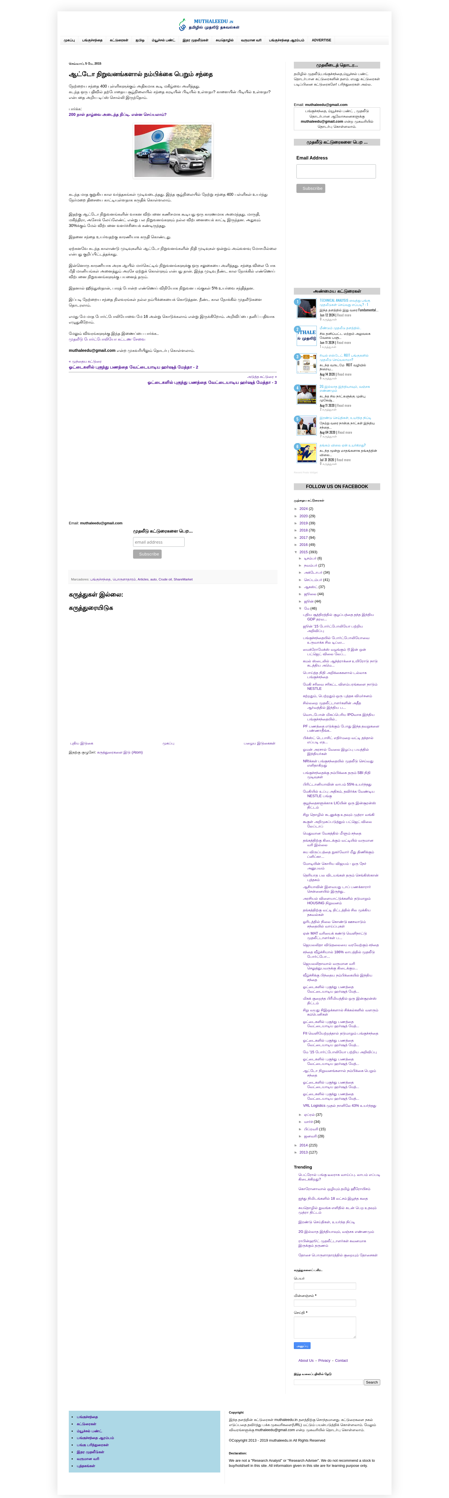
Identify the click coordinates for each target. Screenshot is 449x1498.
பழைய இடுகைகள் (259, 743)
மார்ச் (309, 1122)
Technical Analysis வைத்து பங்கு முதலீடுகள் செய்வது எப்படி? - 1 (345, 302)
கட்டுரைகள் (119, 40)
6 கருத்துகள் (328, 378)
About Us (305, 1360)
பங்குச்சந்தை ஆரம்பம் (286, 40)
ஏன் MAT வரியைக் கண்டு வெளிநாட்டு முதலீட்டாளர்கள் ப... (335, 935)
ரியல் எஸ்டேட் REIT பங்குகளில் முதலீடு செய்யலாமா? (344, 357)
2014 (304, 1145)
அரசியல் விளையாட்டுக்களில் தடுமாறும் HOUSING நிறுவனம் (336, 900)
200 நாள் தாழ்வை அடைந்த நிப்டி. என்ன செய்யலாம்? (117, 114)
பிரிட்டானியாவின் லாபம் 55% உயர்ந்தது (337, 784)
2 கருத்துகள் (328, 409)
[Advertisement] (173, 453)
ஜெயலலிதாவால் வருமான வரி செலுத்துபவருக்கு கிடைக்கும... (330, 965)
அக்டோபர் (314, 572)
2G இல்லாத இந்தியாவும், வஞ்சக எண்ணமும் (345, 388)
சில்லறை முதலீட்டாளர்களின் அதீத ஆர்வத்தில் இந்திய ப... (332, 705)
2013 (304, 1152)
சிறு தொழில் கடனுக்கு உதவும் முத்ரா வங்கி (338, 814)
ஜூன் (309, 601)
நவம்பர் (311, 565)
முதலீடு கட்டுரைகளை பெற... (163, 531)
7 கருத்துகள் (328, 436)
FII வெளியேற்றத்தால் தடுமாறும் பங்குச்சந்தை (340, 1033)
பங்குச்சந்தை (92, 40)
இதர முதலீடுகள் (195, 40)
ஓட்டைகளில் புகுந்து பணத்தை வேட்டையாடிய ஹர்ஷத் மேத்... (331, 989)
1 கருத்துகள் (328, 346)
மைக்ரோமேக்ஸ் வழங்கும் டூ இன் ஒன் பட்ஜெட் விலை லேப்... (334, 651)
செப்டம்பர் (313, 580)
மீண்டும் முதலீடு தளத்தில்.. (340, 327)
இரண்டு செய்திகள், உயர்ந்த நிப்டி (345, 417)
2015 (304, 552)
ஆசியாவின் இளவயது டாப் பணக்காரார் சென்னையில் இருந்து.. (337, 889)
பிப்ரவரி (311, 1129)
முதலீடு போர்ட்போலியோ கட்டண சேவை (107, 339)
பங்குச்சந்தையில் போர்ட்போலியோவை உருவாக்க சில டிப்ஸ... (336, 640)
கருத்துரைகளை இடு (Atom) (120, 752)
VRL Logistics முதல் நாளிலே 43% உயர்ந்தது (339, 1105)
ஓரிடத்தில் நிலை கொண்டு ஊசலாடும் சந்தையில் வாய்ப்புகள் (334, 924)
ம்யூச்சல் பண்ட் (163, 40)
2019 (304, 523)
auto (153, 579)
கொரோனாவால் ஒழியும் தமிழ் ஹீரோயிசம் (334, 1189)
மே (307, 608)
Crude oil (165, 579)
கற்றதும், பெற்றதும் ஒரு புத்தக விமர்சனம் (337, 696)
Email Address (312, 158)
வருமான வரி (251, 40)
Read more (344, 315)
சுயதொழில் (225, 40)
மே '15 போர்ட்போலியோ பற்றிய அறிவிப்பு (340, 1052)
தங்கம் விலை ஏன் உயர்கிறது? (343, 444)
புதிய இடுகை (81, 743)
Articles (143, 579)
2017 (304, 537)
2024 (304, 509)
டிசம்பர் (311, 558)
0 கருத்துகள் (328, 319)
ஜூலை (311, 594)
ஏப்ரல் (310, 1114)
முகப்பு (69, 40)
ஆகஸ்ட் (311, 587)
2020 (304, 516)
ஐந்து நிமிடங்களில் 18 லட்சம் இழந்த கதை (333, 1198)
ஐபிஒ (140, 40)
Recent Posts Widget (306, 472)
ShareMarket (183, 579)
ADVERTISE (321, 40)
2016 (304, 544)
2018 (304, 530)
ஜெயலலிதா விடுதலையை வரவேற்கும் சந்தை (341, 945)
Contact (341, 1360)
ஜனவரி (311, 1136)
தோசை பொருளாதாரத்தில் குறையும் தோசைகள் (338, 1255)
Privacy (324, 1360)
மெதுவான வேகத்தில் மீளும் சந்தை (332, 833)
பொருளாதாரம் (124, 579)
